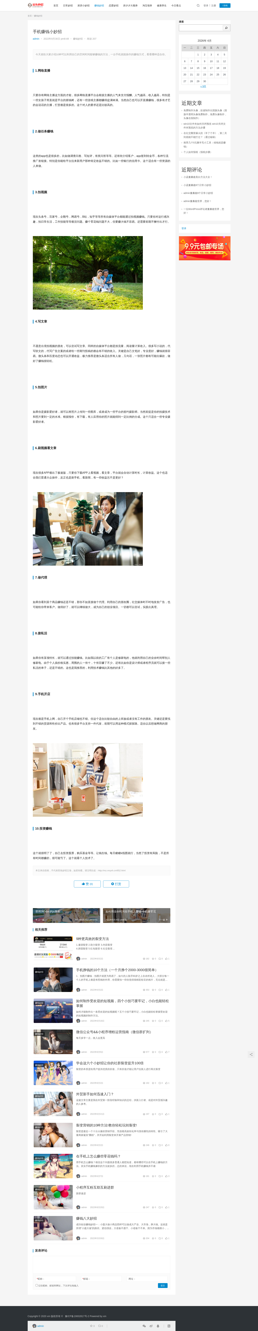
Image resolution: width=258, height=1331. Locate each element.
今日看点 (177, 5)
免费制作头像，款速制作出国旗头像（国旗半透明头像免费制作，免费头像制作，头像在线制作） (205, 114)
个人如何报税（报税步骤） (198, 152)
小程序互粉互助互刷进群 (95, 1191)
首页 (56, 5)
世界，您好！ (204, 201)
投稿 (225, 5)
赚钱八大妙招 (86, 1223)
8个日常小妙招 (203, 185)
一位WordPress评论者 (195, 209)
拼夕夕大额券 (131, 5)
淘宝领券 (148, 5)
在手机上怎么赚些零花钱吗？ (98, 1160)
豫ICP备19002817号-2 (77, 1316)
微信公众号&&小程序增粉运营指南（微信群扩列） (114, 1034)
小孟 (186, 177)
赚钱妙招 (100, 5)
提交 (163, 1290)
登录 (206, 5)
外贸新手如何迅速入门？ (95, 1097)
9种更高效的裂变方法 (92, 939)
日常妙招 (69, 5)
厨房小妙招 (84, 5)
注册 (213, 5)
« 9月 (203, 86)
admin (36, 38)
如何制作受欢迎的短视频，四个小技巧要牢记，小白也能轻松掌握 (122, 1004)
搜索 (181, 21)
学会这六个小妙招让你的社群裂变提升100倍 (110, 1065)
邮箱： (87, 1283)
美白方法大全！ (204, 177)
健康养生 (162, 5)
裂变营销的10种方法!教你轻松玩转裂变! (106, 1128)
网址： (132, 1283)
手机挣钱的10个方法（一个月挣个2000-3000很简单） (117, 971)
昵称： (41, 1283)
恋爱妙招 (114, 5)
